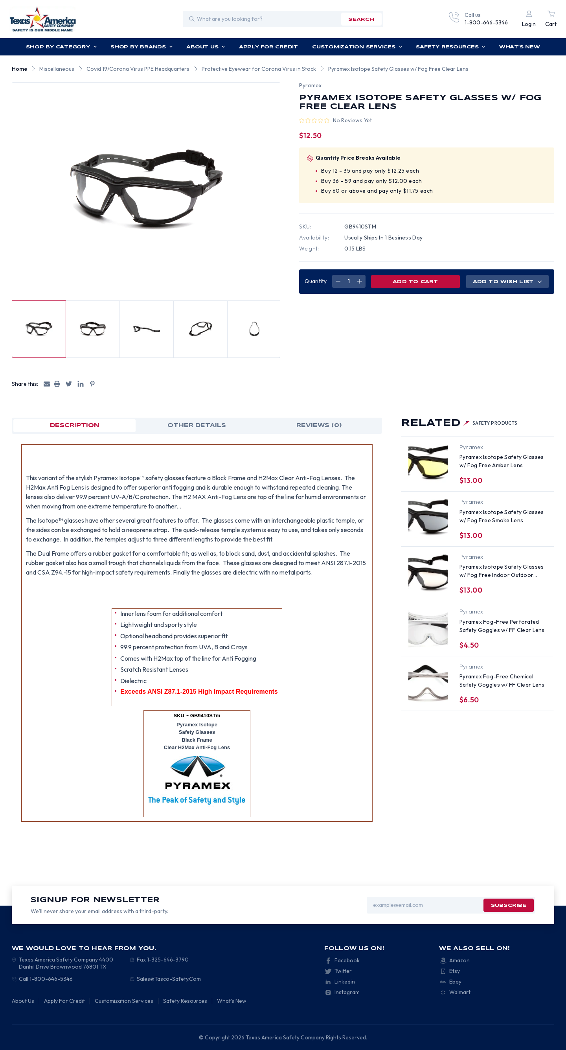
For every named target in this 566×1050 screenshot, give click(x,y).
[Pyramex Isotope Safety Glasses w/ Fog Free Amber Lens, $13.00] (428, 463)
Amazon (459, 960)
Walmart (459, 992)
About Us (205, 47)
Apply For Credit (268, 47)
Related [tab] (459, 423)
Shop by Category (61, 47)
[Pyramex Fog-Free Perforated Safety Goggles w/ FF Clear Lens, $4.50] (428, 628)
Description (74, 425)
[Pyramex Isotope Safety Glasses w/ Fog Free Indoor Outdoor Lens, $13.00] (428, 573)
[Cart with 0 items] (551, 19)
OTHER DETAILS (196, 425)
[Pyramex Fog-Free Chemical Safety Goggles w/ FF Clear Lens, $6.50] (428, 683)
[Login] (529, 19)
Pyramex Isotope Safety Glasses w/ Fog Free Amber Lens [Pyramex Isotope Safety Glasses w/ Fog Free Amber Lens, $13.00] (501, 461)
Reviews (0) (319, 425)
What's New (519, 47)
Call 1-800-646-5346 (46, 978)
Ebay (455, 981)
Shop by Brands (141, 47)
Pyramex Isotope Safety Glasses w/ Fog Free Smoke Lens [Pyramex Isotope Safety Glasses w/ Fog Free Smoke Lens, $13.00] (501, 516)
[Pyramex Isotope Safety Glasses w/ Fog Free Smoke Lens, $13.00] (428, 518)
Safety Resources (450, 47)
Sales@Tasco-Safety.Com (169, 978)
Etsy (454, 970)
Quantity (316, 281)
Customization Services (357, 47)
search (361, 19)
